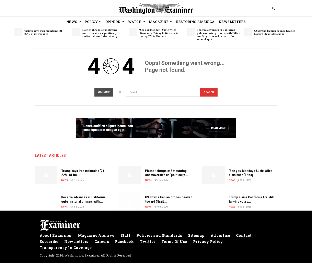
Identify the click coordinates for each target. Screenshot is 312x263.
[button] (273, 8)
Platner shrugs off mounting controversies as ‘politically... (166, 173)
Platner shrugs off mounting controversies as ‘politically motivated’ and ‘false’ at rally (100, 33)
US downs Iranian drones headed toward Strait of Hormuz (274, 32)
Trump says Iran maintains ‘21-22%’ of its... (83, 173)
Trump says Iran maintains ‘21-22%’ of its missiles (43, 32)
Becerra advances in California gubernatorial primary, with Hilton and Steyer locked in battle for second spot (218, 34)
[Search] (209, 92)
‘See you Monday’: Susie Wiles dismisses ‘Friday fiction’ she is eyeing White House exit (158, 33)
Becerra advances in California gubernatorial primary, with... (83, 199)
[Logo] (156, 225)
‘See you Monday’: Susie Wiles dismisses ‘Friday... (250, 173)
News (64, 180)
